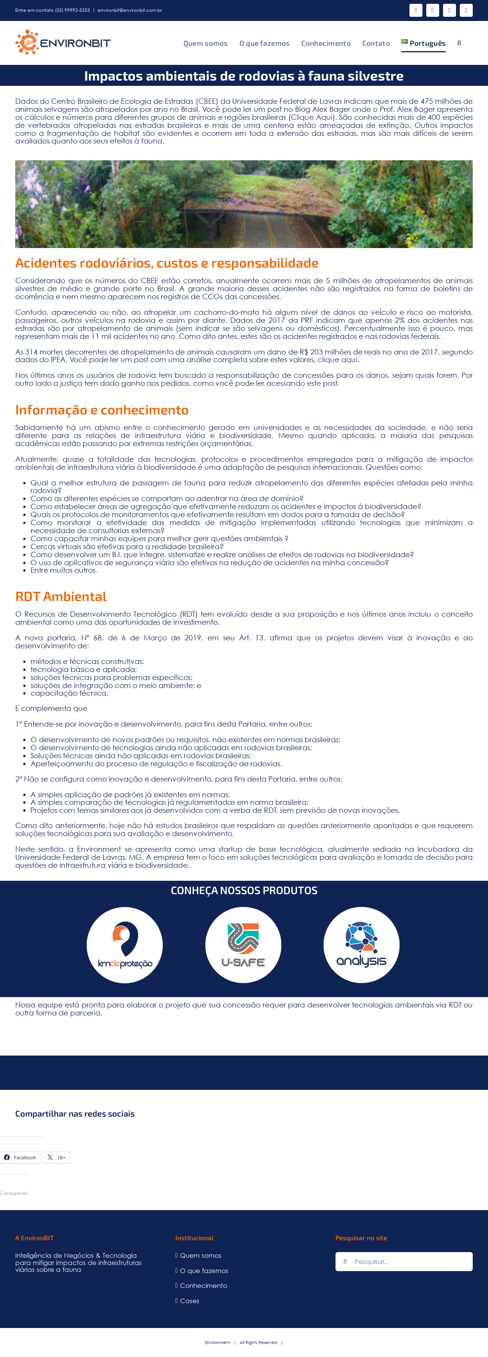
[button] (459, 43)
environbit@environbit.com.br (130, 10)
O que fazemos (204, 1271)
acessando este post (301, 383)
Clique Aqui (311, 117)
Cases (189, 1301)
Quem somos (201, 1255)
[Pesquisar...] (404, 1261)
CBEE (207, 101)
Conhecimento (203, 1285)
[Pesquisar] (345, 1261)
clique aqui (337, 359)
